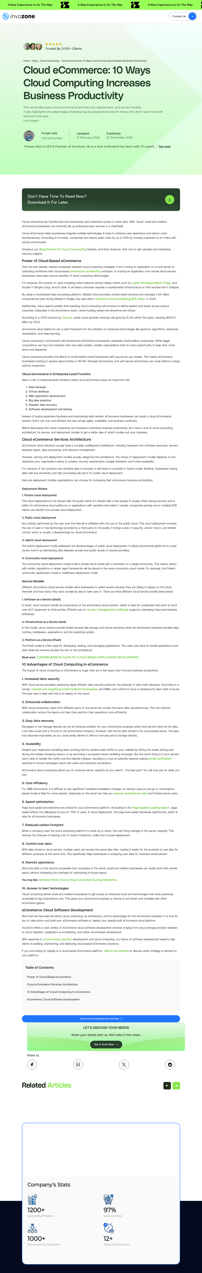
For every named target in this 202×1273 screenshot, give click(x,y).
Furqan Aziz (49, 133)
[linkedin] (78, 1064)
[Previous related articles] (167, 1085)
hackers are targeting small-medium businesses (64, 689)
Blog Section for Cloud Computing (62, 249)
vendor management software (107, 609)
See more (165, 146)
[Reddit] (170, 1065)
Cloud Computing (49, 61)
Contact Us (179, 16)
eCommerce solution (57, 939)
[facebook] (32, 1064)
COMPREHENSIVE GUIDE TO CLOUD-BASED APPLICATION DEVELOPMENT (87, 657)
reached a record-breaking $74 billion (120, 299)
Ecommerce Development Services (101, 1018)
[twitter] (124, 1064)
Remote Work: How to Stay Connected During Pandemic (78, 880)
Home (26, 61)
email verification (160, 758)
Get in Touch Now (106, 1044)
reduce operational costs (130, 793)
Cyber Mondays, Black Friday (151, 283)
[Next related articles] (176, 1085)
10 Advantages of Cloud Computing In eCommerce (58, 992)
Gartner (67, 317)
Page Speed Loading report (151, 807)
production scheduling (85, 271)
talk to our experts (116, 951)
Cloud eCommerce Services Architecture (52, 984)
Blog (34, 61)
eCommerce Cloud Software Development (53, 999)
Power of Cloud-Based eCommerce (49, 977)
